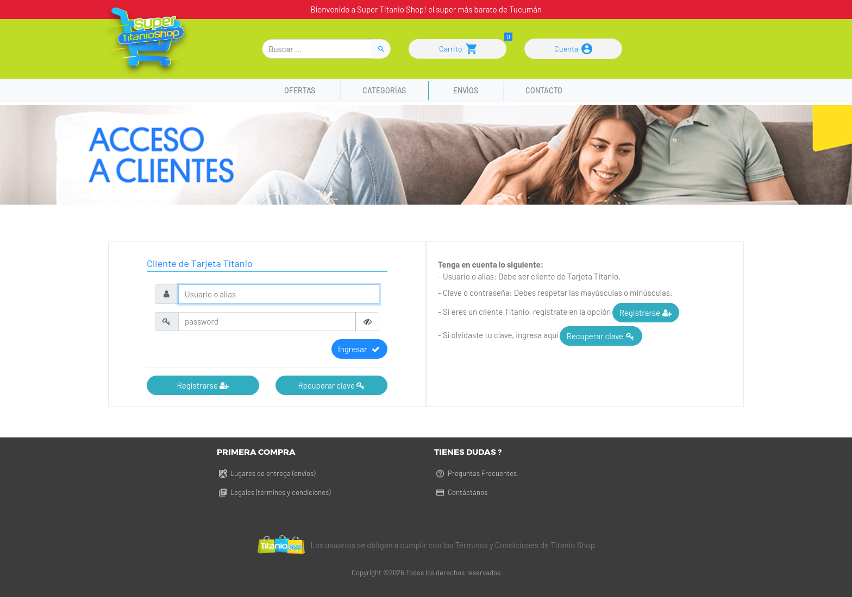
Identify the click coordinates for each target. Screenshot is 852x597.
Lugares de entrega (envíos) (266, 473)
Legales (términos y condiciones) (273, 492)
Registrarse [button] (203, 385)
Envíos (465, 90)
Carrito (458, 49)
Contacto (543, 90)
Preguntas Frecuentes (475, 473)
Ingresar (359, 349)
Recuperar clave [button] (331, 385)
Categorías (384, 90)
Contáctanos (460, 492)
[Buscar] (317, 49)
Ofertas (301, 90)
